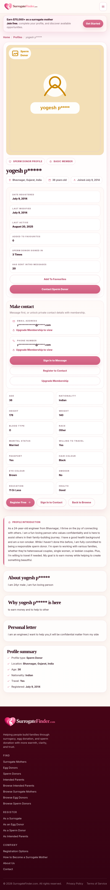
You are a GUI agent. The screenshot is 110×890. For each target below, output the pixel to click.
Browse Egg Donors (15, 797)
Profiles (17, 37)
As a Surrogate (12, 818)
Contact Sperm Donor (55, 289)
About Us (9, 863)
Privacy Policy (75, 883)
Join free (12, 23)
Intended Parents (13, 779)
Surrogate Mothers (14, 761)
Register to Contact (55, 370)
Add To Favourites (55, 279)
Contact (8, 869)
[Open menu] (103, 6)
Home (6, 37)
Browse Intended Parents (18, 785)
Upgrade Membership (55, 380)
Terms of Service (97, 883)
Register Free (20, 502)
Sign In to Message (55, 360)
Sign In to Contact (51, 502)
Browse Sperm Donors (17, 803)
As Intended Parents (15, 836)
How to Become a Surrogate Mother (25, 857)
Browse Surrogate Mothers (19, 791)
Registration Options (15, 851)
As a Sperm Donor (14, 830)
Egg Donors (10, 767)
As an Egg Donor (13, 824)
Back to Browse (81, 502)
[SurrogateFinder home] (50, 6)
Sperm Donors (12, 773)
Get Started (93, 23)
